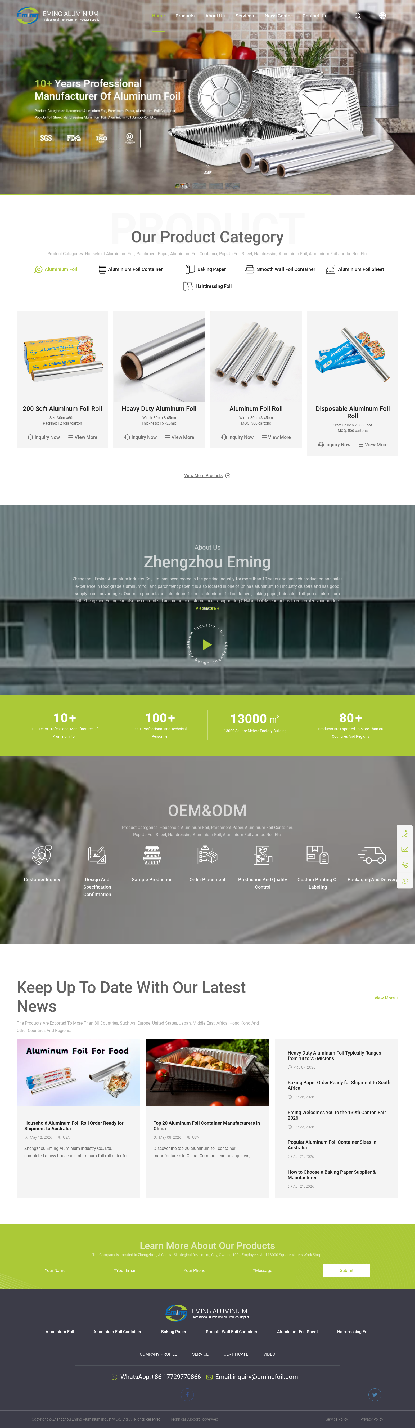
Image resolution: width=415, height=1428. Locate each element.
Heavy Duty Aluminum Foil (159, 408)
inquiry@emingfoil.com (265, 1377)
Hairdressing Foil (353, 1331)
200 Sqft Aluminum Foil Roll (62, 408)
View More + (386, 997)
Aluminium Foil (60, 1331)
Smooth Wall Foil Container (232, 1331)
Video (269, 1354)
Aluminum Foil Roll (256, 408)
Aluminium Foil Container (117, 1331)
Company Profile (158, 1354)
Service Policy (337, 1419)
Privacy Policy (371, 1419)
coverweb (210, 1419)
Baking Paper (174, 1331)
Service (200, 1354)
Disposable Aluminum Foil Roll (353, 412)
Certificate (236, 1354)
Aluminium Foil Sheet (297, 1331)
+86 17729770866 (176, 1377)
